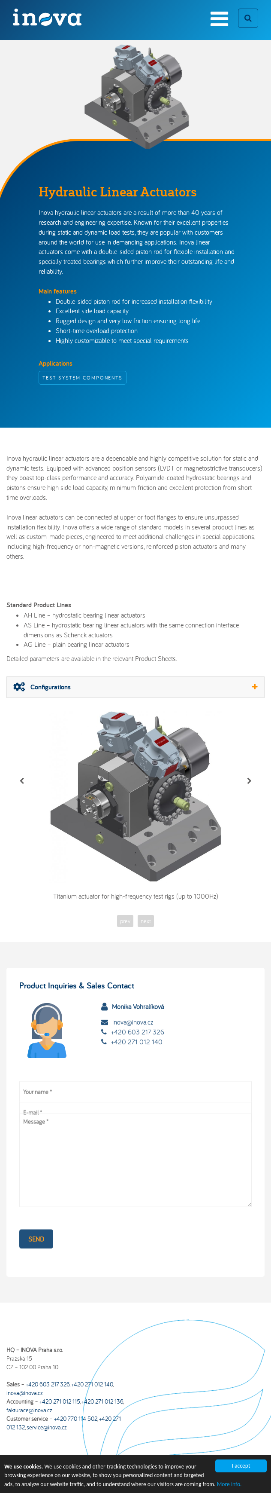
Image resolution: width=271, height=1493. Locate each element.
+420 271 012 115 (59, 1401)
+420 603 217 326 (137, 1018)
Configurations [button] (135, 686)
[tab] (135, 687)
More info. (229, 1487)
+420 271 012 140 (137, 1028)
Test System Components (82, 377)
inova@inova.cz (132, 1008)
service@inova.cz (47, 1427)
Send (36, 1230)
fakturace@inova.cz (29, 1410)
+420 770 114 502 (75, 1419)
